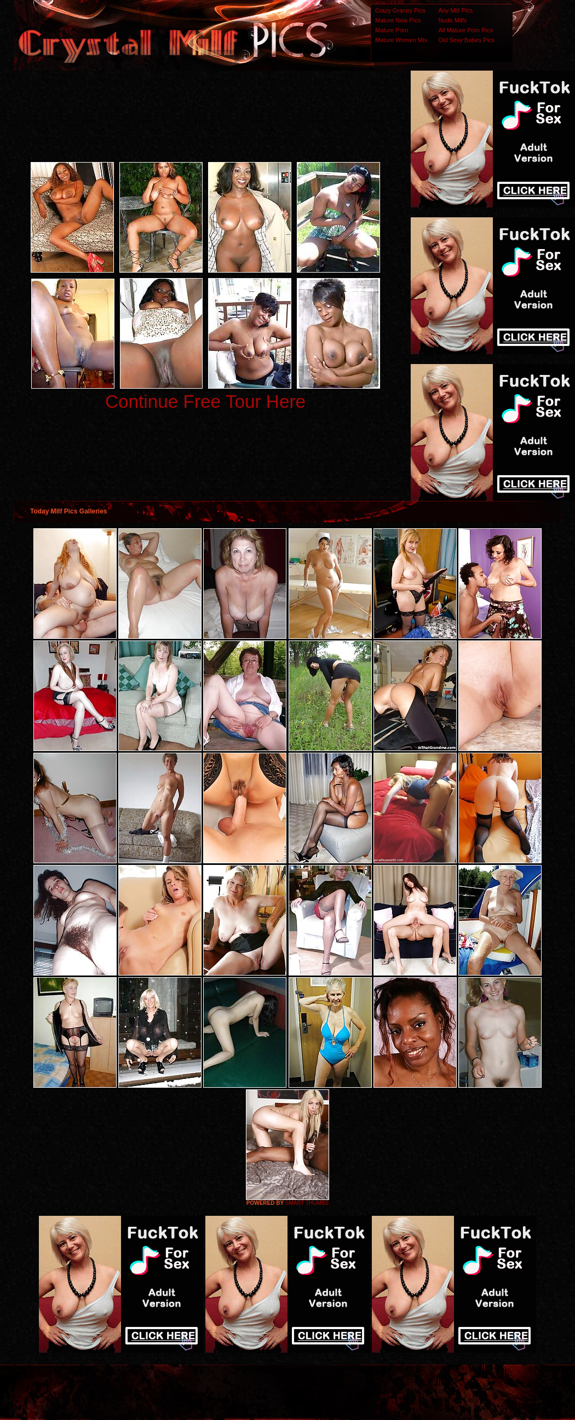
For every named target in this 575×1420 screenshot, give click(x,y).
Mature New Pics (398, 20)
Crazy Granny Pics (400, 10)
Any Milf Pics (455, 10)
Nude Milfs (452, 20)
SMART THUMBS (307, 1203)
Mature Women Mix (401, 40)
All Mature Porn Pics (465, 30)
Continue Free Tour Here (205, 401)
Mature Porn (392, 30)
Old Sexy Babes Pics (466, 40)
